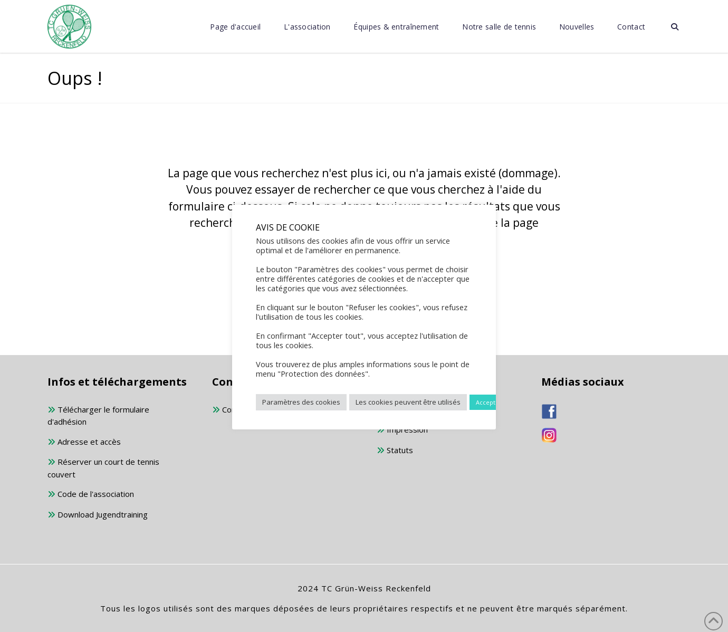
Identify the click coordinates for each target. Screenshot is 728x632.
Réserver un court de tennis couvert (103, 468)
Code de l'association (90, 495)
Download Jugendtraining (97, 515)
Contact (231, 410)
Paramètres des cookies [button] (301, 402)
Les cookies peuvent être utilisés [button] (408, 402)
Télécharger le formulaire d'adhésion (98, 415)
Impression (402, 430)
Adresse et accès (84, 442)
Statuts (395, 451)
